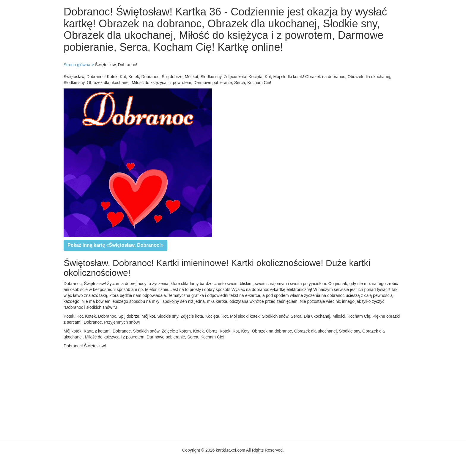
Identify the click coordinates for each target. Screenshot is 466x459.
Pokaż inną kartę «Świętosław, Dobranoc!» (115, 245)
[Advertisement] (178, 393)
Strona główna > (79, 64)
